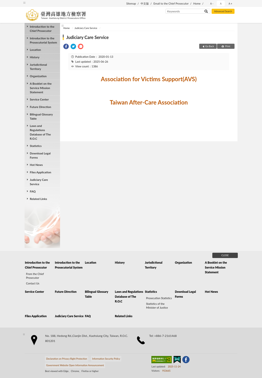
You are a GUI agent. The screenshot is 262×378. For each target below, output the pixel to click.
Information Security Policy (106, 358)
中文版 (145, 3)
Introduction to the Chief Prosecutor (42, 28)
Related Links (38, 198)
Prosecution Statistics (159, 298)
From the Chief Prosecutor (35, 275)
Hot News (36, 164)
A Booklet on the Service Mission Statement (41, 88)
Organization (38, 76)
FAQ (33, 191)
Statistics (36, 145)
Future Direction (40, 107)
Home (197, 3)
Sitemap (131, 3)
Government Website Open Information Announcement (75, 365)
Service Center (39, 99)
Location (35, 49)
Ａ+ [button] (230, 3)
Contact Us (32, 283)
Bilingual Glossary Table (41, 116)
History (34, 57)
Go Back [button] (209, 46)
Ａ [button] (220, 3)
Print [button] (227, 46)
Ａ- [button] (211, 3)
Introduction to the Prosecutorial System (43, 40)
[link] (66, 47)
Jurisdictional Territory (38, 66)
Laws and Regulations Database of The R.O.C (40, 132)
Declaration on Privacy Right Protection (66, 358)
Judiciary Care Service (39, 182)
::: (24, 2)
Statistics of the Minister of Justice (157, 305)
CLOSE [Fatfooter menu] (225, 255)
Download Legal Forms (40, 155)
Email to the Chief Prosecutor (171, 3)
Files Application (40, 172)
